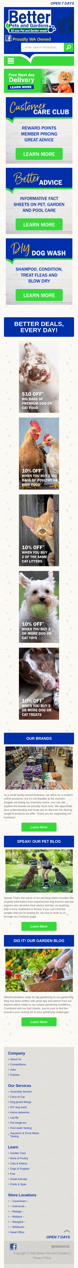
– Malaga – (17, 1211)
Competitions (18, 1064)
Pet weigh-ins (18, 1122)
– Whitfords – (18, 1227)
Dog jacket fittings (21, 1102)
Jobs (13, 1069)
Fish (12, 1173)
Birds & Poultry (19, 1158)
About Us (15, 1059)
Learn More (39, 827)
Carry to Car (17, 1096)
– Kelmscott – (18, 1206)
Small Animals (18, 1179)
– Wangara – (18, 1221)
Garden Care (18, 1153)
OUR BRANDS (39, 738)
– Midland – (17, 1216)
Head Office (17, 1232)
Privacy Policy (42, 1257)
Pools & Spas (18, 1184)
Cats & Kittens (18, 1163)
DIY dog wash (18, 1107)
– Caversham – (19, 1201)
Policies (15, 1074)
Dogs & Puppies (20, 1168)
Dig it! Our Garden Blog (39, 941)
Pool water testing (21, 1128)
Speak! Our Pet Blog (39, 841)
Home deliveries (20, 1112)
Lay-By (14, 1117)
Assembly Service (21, 1091)
